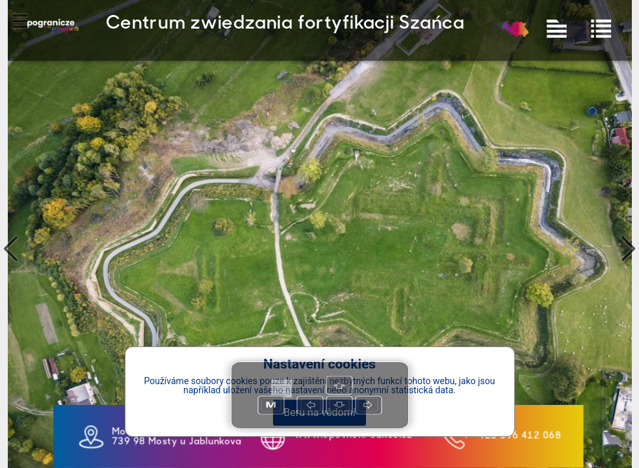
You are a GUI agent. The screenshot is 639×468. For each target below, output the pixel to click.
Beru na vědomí (319, 412)
